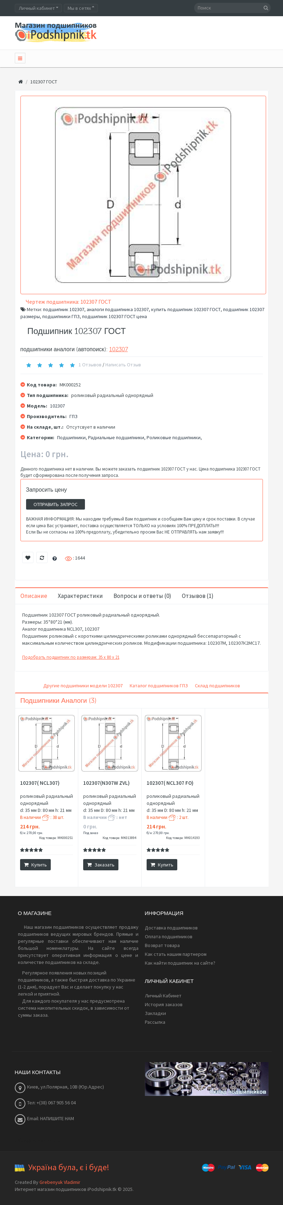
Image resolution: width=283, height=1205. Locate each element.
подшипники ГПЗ (61, 316)
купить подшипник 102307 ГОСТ (186, 309)
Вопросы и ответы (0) (142, 596)
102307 (118, 349)
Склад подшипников (217, 685)
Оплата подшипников (168, 936)
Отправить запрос (55, 504)
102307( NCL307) (40, 783)
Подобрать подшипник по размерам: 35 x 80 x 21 (70, 657)
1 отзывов (90, 364)
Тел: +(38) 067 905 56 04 (51, 1102)
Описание (33, 596)
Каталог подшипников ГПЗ (159, 685)
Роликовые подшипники (174, 437)
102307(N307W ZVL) (106, 783)
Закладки (155, 1013)
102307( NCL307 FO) (170, 783)
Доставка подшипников (171, 928)
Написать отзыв (123, 364)
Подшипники (71, 437)
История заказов (164, 1004)
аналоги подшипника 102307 (118, 309)
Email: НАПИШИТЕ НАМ (50, 1118)
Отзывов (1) (198, 596)
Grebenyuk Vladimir (59, 1182)
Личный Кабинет (163, 995)
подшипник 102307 (63, 309)
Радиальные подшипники (116, 437)
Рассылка (155, 1022)
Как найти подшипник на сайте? (180, 963)
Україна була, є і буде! (68, 1167)
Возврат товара (162, 945)
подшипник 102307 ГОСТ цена (114, 316)
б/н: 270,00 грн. (31, 833)
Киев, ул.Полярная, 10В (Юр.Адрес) (65, 1087)
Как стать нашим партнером (176, 954)
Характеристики (80, 596)
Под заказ (90, 833)
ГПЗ (73, 416)
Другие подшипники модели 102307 (83, 685)
